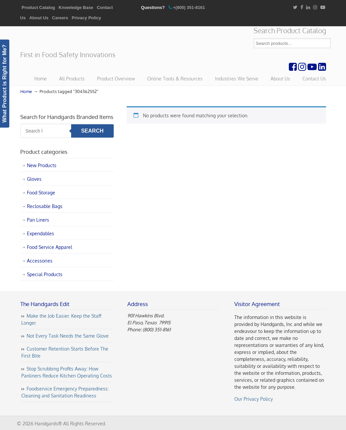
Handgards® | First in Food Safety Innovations (70, 38)
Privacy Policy (86, 17)
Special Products (44, 274)
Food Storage (41, 192)
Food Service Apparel (49, 247)
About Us (39, 17)
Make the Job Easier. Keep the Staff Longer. (61, 319)
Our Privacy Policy (253, 399)
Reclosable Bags (44, 206)
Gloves (34, 179)
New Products (42, 165)
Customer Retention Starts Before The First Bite (64, 352)
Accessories (40, 261)
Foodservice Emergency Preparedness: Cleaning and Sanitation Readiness (65, 392)
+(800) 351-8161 (189, 7)
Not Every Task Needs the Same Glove (68, 336)
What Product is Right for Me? (4, 84)
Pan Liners (38, 220)
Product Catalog (38, 7)
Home (26, 91)
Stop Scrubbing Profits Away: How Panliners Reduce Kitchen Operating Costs (66, 372)
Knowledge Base (75, 7)
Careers (60, 17)
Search (326, 43)
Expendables (40, 233)
